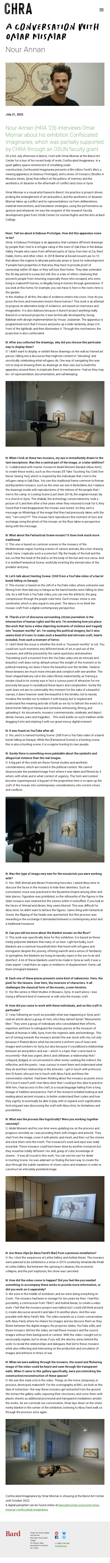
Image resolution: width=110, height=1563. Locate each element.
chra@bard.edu (61, 1546)
